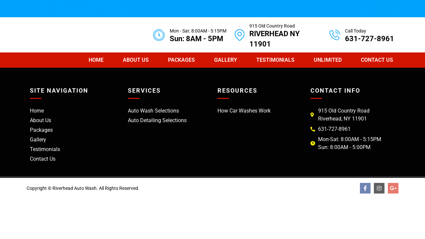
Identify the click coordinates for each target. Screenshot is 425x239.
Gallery (225, 60)
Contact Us (377, 60)
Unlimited (328, 60)
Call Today (355, 31)
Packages (181, 60)
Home (96, 60)
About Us (136, 60)
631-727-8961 (369, 39)
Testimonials (275, 60)
